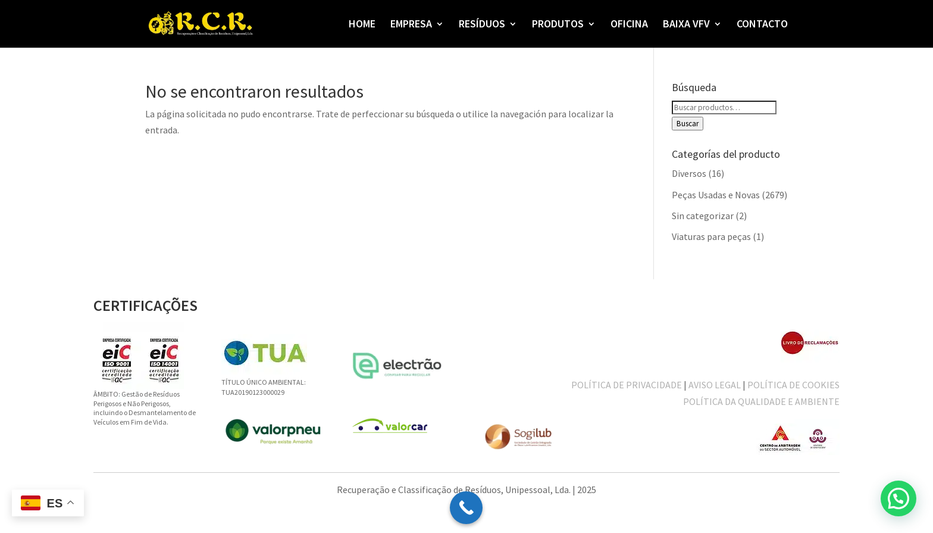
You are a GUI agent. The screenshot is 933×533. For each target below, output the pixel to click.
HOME (362, 25)
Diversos (689, 173)
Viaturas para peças (711, 236)
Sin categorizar (703, 216)
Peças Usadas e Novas (716, 195)
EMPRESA (411, 25)
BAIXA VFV (686, 25)
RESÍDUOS (482, 25)
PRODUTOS (558, 25)
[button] (898, 498)
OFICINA (629, 25)
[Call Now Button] (466, 507)
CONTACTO (762, 25)
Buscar (688, 124)
